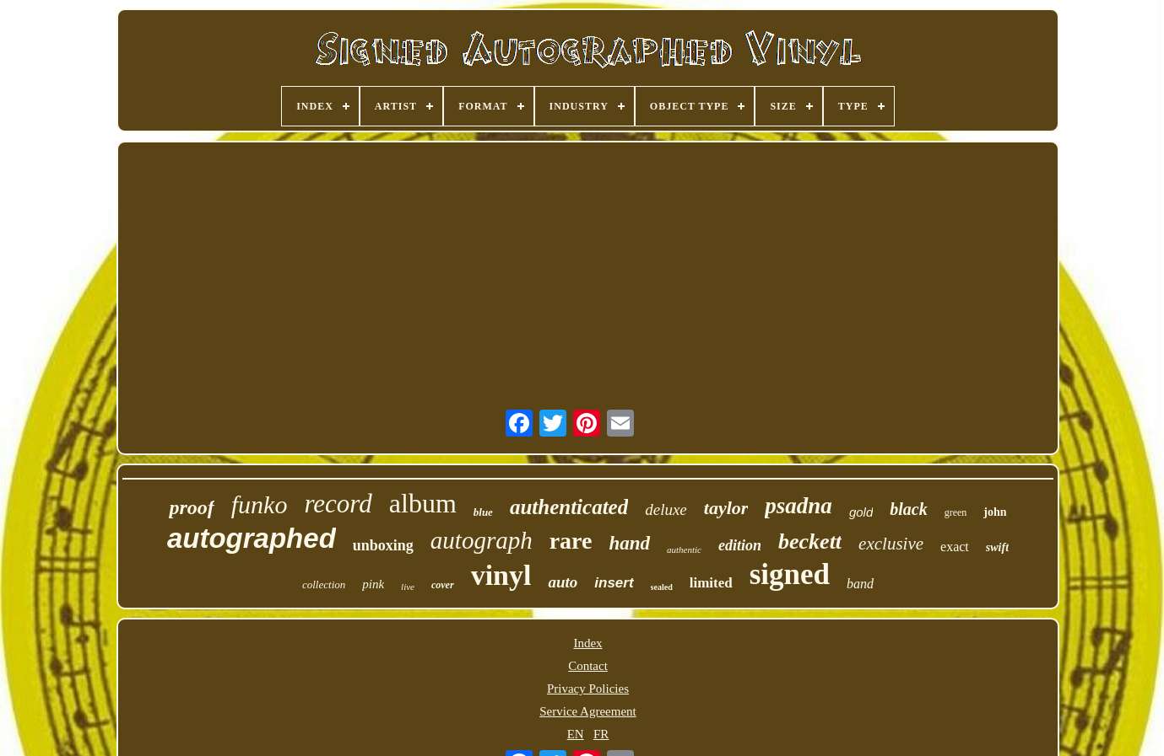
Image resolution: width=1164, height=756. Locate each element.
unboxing (383, 545)
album (423, 503)
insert (613, 583)
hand (629, 543)
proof (191, 507)
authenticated (569, 507)
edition (739, 545)
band (860, 583)
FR (601, 734)
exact (954, 546)
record (337, 503)
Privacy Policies (588, 688)
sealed (662, 587)
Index (587, 643)
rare (571, 541)
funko (259, 504)
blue (483, 512)
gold (861, 512)
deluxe (666, 509)
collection (323, 584)
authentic (684, 549)
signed (790, 574)
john (994, 512)
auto (562, 582)
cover (442, 585)
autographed (251, 538)
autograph (481, 540)
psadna (798, 505)
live (407, 587)
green (956, 512)
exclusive (890, 543)
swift (997, 547)
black (908, 509)
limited (711, 583)
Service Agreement (587, 711)
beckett (810, 541)
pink (373, 584)
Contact (588, 666)
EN (575, 734)
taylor (726, 507)
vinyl (501, 575)
